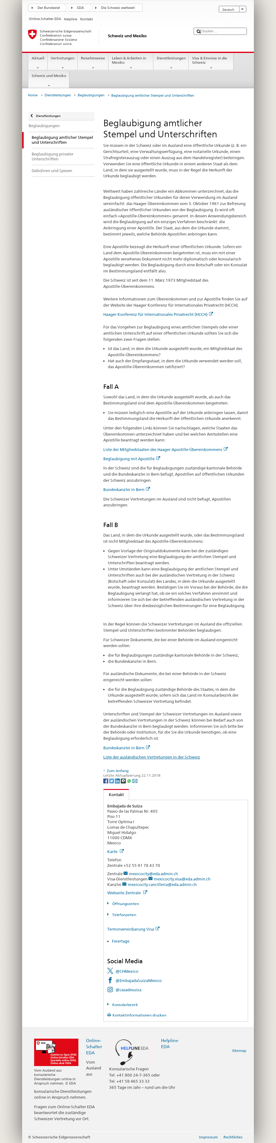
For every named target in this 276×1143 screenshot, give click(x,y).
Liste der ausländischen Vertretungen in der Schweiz (151, 757)
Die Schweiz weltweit (118, 8)
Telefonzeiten (123, 914)
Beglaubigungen (91, 95)
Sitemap (239, 1050)
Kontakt (114, 794)
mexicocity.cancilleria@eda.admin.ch (162, 884)
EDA (80, 8)
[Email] (134, 780)
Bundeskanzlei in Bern (126, 489)
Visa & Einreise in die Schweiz (211, 63)
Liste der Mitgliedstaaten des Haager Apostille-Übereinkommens (165, 449)
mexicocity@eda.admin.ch (153, 873)
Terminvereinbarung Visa (133, 929)
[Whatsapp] (129, 780)
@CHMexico (127, 971)
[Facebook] (106, 780)
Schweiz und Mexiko (49, 80)
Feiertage (120, 941)
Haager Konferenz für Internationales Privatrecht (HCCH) (158, 314)
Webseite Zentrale (127, 892)
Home (32, 95)
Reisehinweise (93, 63)
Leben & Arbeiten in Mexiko (131, 63)
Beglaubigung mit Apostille (131, 458)
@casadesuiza (128, 989)
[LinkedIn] (118, 780)
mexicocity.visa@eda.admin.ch (182, 878)
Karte (115, 851)
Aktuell (38, 63)
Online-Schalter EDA (94, 1046)
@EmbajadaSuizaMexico (139, 980)
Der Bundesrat (48, 8)
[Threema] (124, 780)
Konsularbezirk (124, 1004)
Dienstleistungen (171, 63)
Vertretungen (62, 63)
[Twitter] (112, 780)
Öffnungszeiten (125, 903)
